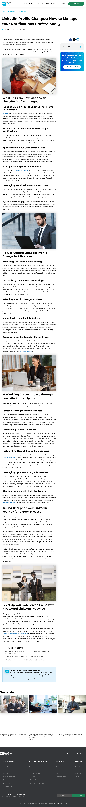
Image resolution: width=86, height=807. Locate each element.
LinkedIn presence (26, 351)
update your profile (21, 170)
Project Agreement (61, 776)
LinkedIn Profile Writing (8, 770)
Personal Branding (22, 11)
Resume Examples (33, 767)
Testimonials (59, 770)
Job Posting (5, 780)
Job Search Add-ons (7, 783)
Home (3, 11)
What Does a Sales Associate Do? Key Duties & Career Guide (25, 660)
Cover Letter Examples (35, 776)
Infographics (78, 773)
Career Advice (11, 11)
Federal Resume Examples (35, 773)
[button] (70, 39)
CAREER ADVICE (51, 4)
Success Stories (79, 770)
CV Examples (32, 770)
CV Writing (5, 773)
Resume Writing (6, 767)
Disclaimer (64, 803)
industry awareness (8, 503)
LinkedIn (5, 114)
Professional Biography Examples (37, 783)
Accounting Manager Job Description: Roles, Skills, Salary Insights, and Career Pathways (42, 735)
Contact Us (59, 773)
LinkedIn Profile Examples (35, 780)
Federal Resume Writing (8, 776)
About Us (58, 767)
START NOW (76, 4)
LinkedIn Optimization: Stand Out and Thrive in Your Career (25, 656)
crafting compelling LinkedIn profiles (16, 634)
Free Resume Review (7, 786)
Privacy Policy (57, 803)
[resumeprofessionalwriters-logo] (8, 3)
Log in (63, 4)
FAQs (76, 780)
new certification (9, 457)
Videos (77, 776)
